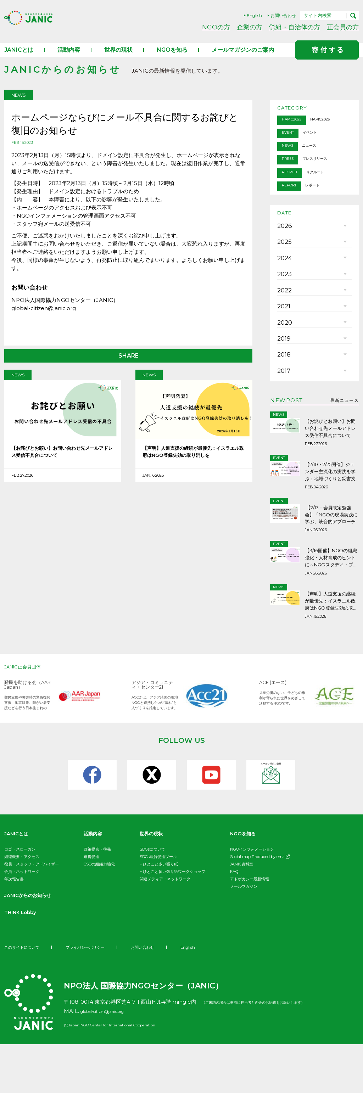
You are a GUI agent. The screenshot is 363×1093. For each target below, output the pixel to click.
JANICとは (18, 57)
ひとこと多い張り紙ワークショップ (174, 920)
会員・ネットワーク (21, 920)
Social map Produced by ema (260, 905)
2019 (283, 395)
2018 (283, 416)
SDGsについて (152, 898)
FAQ (234, 920)
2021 (283, 352)
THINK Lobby (23, 961)
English (254, 15)
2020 (283, 373)
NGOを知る (172, 57)
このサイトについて (23, 996)
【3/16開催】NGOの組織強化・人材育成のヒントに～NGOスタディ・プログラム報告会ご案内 (331, 612)
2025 (283, 267)
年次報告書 (14, 927)
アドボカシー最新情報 (249, 927)
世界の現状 (118, 57)
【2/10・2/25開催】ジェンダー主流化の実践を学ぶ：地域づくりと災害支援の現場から (330, 534)
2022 (283, 331)
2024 (283, 288)
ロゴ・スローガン (19, 898)
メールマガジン (243, 935)
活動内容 (68, 57)
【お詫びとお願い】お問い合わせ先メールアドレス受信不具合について (62, 461)
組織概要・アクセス (21, 905)
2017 (283, 437)
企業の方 (249, 27)
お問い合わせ (283, 15)
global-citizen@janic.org (112, 1059)
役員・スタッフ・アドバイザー (31, 912)
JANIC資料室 (241, 912)
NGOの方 (216, 27)
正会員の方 (343, 27)
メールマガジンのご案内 (243, 57)
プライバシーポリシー (90, 996)
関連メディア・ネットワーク (165, 927)
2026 (283, 246)
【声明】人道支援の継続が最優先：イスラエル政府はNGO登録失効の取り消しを (194, 461)
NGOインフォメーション (252, 898)
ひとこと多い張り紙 (160, 912)
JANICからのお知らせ (33, 944)
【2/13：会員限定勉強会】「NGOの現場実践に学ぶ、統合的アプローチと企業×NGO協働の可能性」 (331, 573)
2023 (283, 310)
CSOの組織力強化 (99, 912)
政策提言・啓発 (97, 898)
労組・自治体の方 (294, 27)
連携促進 (91, 905)
